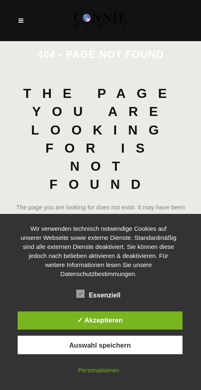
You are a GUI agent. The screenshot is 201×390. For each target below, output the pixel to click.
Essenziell (98, 294)
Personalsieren (98, 370)
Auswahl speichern (99, 345)
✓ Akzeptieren (100, 320)
